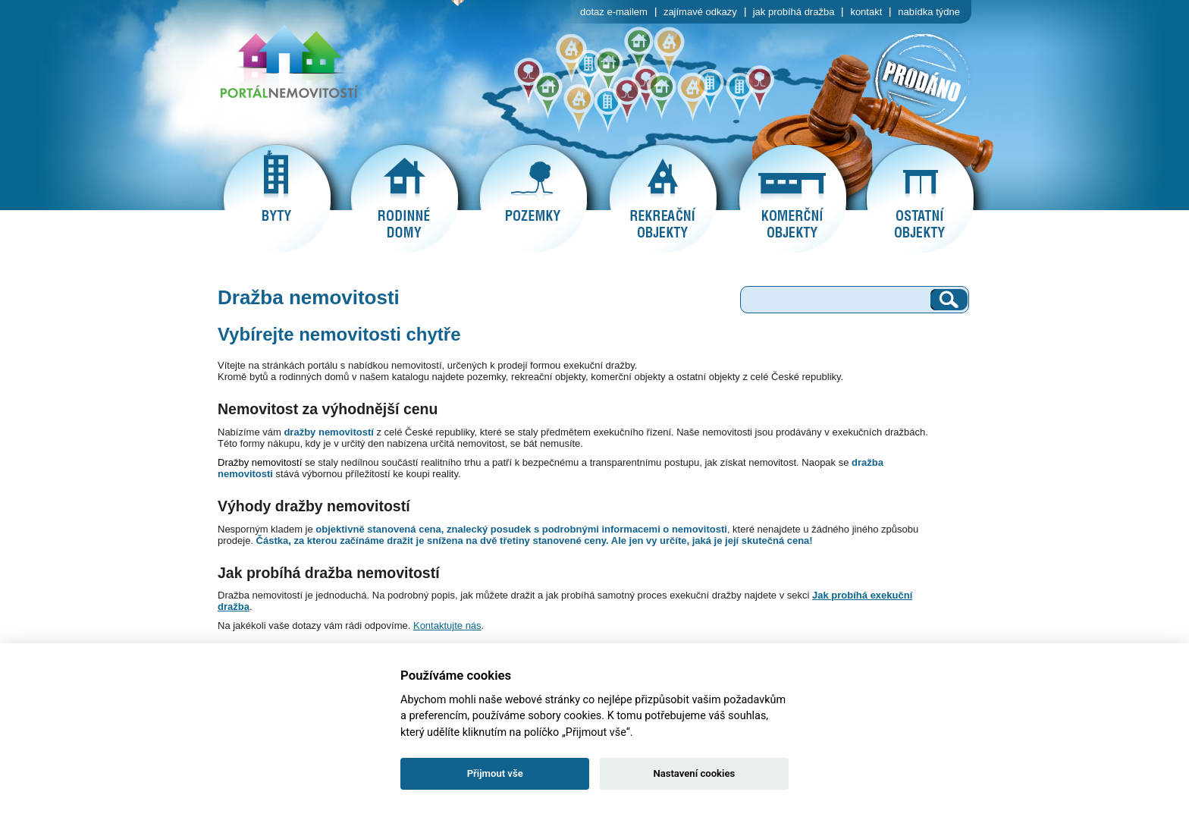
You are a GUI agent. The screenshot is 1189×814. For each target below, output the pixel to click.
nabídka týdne (929, 11)
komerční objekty (792, 198)
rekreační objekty (662, 198)
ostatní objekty (919, 198)
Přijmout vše (495, 773)
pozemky (533, 198)
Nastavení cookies (694, 773)
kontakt (866, 11)
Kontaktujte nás (447, 625)
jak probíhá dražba (794, 11)
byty (276, 198)
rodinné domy (404, 198)
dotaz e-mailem (614, 11)
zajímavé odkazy (700, 11)
